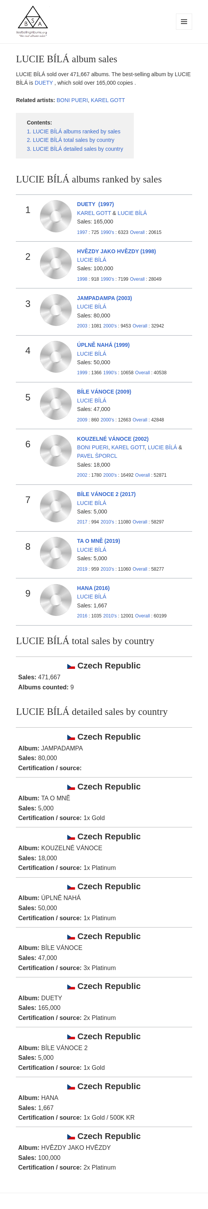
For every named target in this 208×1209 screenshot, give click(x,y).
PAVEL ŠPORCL (97, 456)
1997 (82, 232)
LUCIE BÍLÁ (132, 213)
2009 (82, 420)
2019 (82, 569)
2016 (82, 616)
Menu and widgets (184, 29)
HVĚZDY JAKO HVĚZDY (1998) (116, 251)
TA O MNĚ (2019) (98, 541)
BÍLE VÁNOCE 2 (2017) (106, 494)
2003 (82, 326)
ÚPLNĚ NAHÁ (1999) (103, 345)
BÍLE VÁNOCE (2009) (104, 392)
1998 (82, 279)
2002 (82, 475)
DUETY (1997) (95, 204)
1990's (108, 232)
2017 (82, 522)
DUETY (45, 83)
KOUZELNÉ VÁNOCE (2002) (112, 439)
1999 (82, 372)
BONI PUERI (72, 100)
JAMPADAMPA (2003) (104, 298)
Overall (137, 232)
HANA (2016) (93, 588)
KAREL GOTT (108, 100)
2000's (110, 326)
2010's (108, 522)
